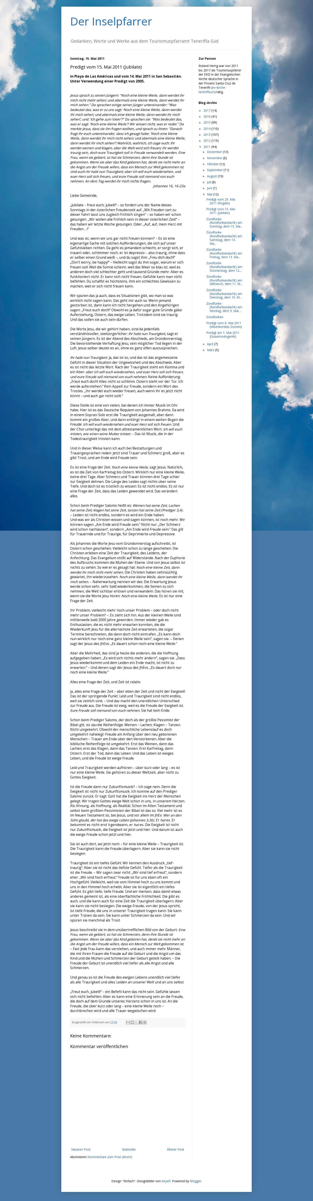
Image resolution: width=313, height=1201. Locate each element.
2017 (207, 110)
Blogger (195, 1181)
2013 (207, 134)
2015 (207, 122)
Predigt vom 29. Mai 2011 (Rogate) (220, 201)
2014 (207, 128)
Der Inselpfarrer (111, 21)
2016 (207, 116)
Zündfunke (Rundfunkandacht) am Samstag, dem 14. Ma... (224, 237)
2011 (207, 147)
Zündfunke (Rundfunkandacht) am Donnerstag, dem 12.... (224, 267)
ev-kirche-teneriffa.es (212, 89)
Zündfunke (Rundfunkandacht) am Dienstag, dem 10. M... (224, 294)
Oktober (213, 164)
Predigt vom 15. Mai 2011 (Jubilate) (220, 211)
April (210, 344)
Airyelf (166, 1181)
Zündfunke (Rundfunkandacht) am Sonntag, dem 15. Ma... (224, 223)
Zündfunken (214, 317)
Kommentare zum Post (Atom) (109, 1157)
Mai (210, 194)
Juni (210, 188)
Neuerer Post (81, 1149)
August (212, 176)
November (215, 158)
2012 (207, 140)
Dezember (215, 152)
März (211, 350)
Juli (209, 182)
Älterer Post (175, 1149)
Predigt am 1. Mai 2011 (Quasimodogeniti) (223, 334)
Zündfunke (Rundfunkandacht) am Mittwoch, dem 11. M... (224, 280)
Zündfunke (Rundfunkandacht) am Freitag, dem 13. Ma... (224, 253)
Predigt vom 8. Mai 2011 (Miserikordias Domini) (224, 325)
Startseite (129, 1149)
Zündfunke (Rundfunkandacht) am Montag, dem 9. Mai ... (224, 307)
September (215, 170)
